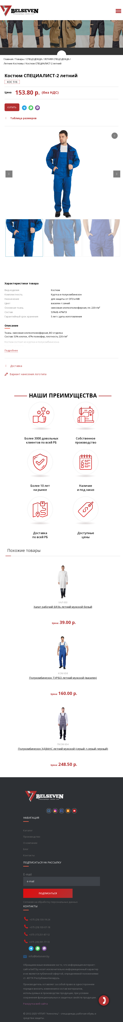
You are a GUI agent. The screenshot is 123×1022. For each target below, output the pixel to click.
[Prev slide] (8, 174)
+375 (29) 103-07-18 (40, 927)
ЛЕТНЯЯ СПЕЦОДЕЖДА (56, 59)
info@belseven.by (39, 956)
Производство (31, 836)
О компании (30, 843)
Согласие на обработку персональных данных (50, 902)
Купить (11, 107)
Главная (8, 59)
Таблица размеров (21, 118)
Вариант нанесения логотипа (25, 374)
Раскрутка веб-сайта (35, 1003)
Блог (25, 849)
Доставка (13, 366)
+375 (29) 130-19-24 (40, 919)
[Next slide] (116, 174)
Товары (19, 59)
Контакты (29, 855)
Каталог (28, 830)
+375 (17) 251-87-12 (39, 934)
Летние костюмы (14, 63)
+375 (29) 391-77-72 (39, 942)
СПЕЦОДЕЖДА (34, 59)
